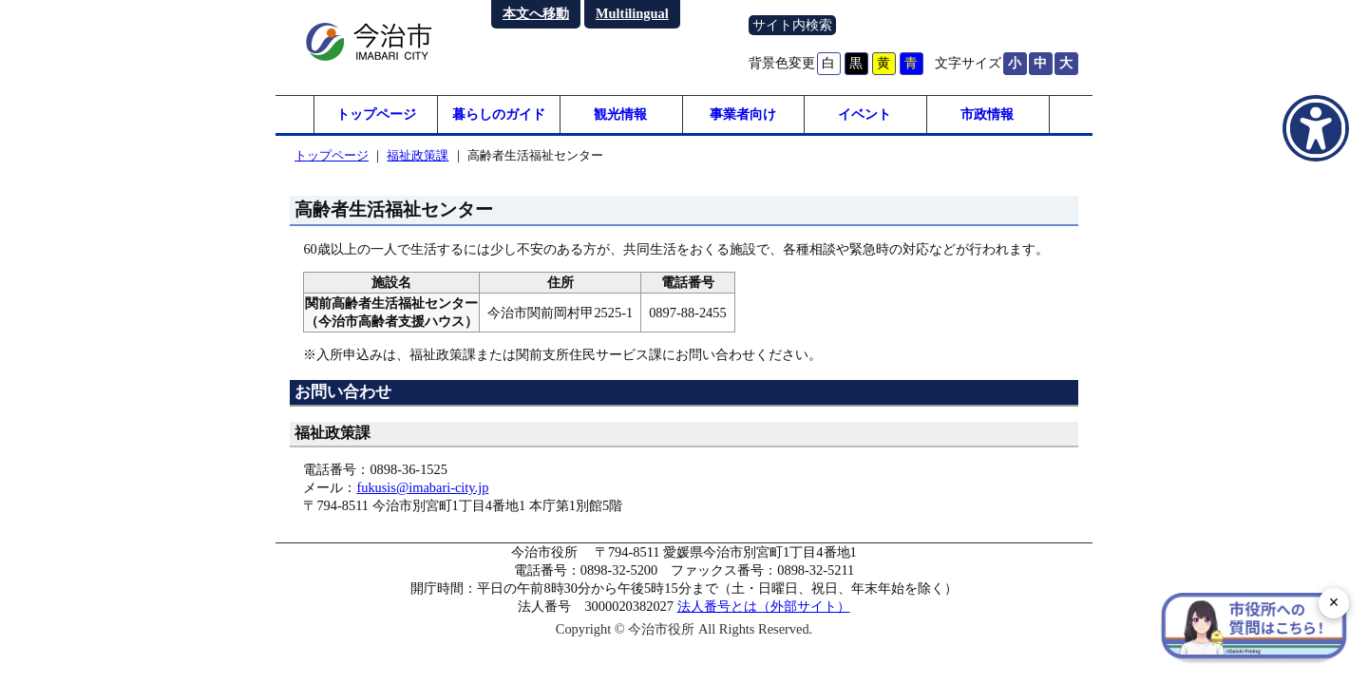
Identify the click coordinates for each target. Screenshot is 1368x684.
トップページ (376, 114)
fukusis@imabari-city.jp (422, 487)
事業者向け (743, 114)
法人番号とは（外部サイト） (763, 606)
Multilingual (632, 13)
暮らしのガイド (498, 114)
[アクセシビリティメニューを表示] (1315, 128)
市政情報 (987, 114)
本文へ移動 (536, 13)
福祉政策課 (417, 155)
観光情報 (620, 114)
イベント (864, 114)
